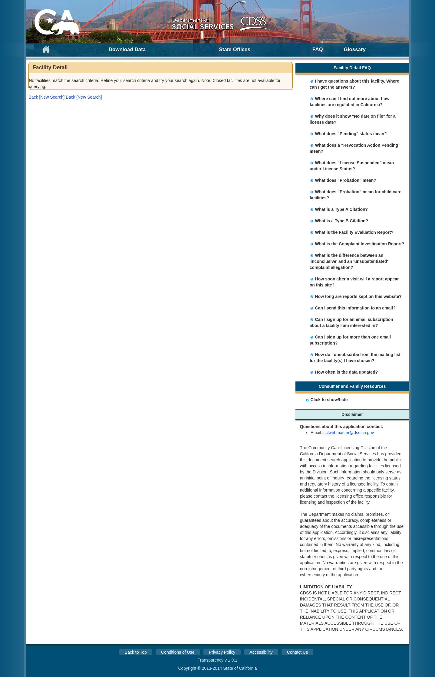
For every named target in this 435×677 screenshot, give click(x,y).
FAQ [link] (317, 49)
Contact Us (297, 652)
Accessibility (260, 652)
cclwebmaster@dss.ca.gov (348, 432)
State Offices (234, 49)
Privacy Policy (222, 652)
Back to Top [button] (136, 652)
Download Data (127, 49)
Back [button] (33, 97)
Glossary (355, 49)
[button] (33, 97)
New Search (51, 97)
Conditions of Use (178, 652)
